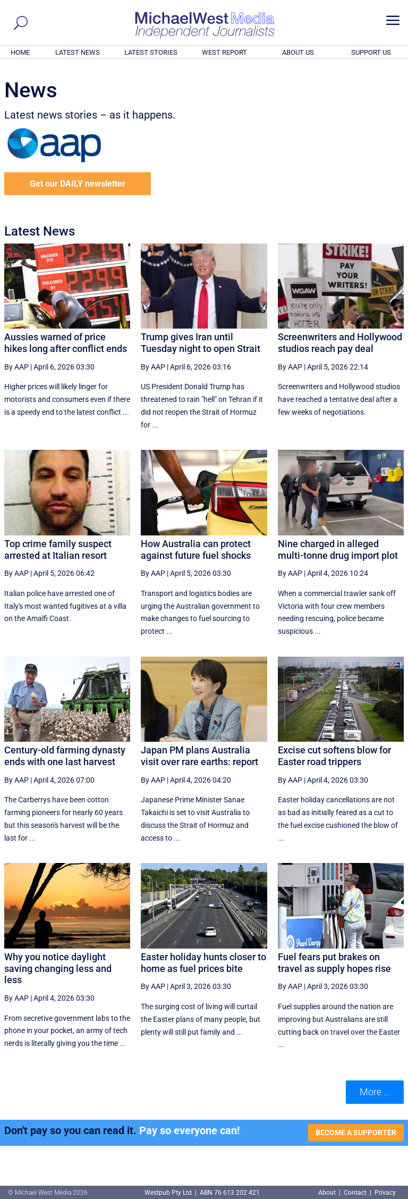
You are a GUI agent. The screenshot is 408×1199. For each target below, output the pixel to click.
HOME (20, 52)
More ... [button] (375, 1091)
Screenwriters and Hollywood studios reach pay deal (340, 342)
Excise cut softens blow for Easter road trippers (334, 755)
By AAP (16, 367)
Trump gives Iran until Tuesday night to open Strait (200, 342)
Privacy (385, 1192)
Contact (355, 1192)
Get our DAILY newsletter (77, 184)
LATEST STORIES (150, 52)
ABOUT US (298, 52)
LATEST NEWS (77, 52)
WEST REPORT (224, 52)
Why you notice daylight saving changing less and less (58, 968)
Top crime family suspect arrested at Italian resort (58, 549)
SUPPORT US (371, 52)
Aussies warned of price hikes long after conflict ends (65, 342)
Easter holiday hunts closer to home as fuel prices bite (203, 962)
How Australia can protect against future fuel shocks (196, 549)
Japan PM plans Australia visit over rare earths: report (199, 755)
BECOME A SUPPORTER (356, 1132)
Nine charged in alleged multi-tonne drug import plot (338, 549)
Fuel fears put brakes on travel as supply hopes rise (334, 962)
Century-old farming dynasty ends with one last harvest (64, 755)
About (327, 1192)
